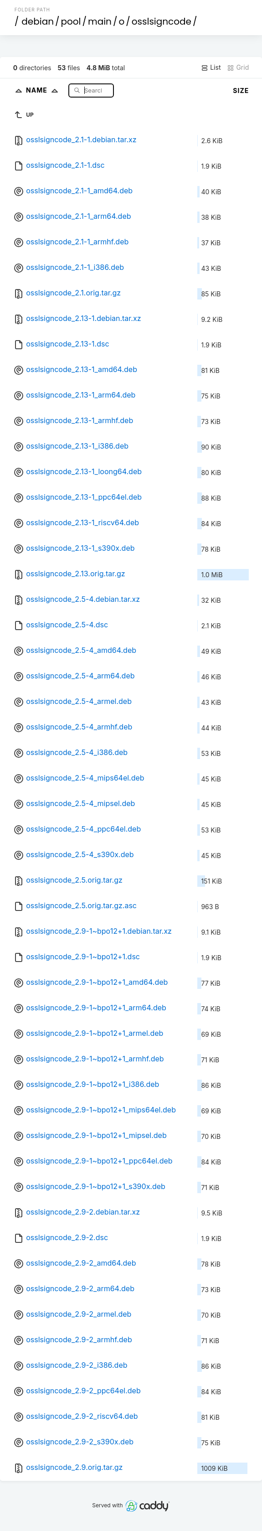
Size (241, 90)
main (100, 21)
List (211, 67)
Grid (238, 67)
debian (37, 21)
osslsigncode (161, 21)
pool (71, 21)
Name (44, 90)
